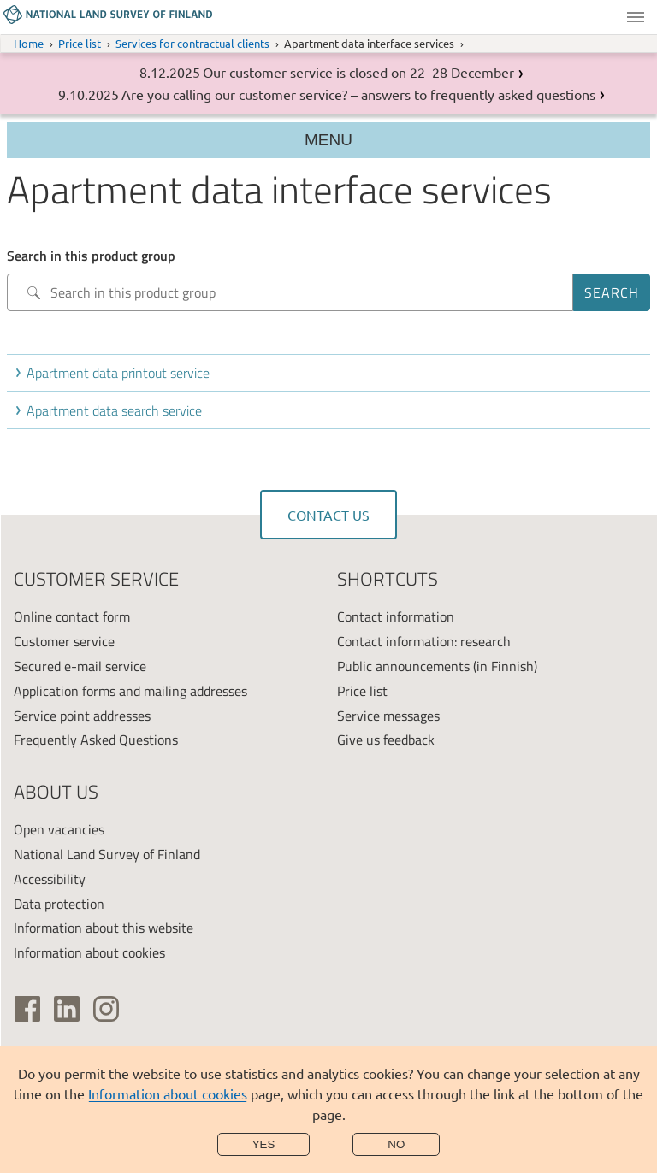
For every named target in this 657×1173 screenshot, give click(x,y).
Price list (79, 43)
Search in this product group (91, 255)
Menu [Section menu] (328, 140)
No (396, 1144)
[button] (332, 373)
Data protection (59, 903)
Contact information (395, 616)
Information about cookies (167, 1093)
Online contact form (72, 616)
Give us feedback (386, 739)
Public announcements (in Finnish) (437, 666)
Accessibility (50, 879)
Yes (263, 1144)
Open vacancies (59, 829)
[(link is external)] (27, 1009)
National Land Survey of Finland (107, 854)
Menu (636, 17)
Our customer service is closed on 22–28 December (358, 71)
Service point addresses (82, 715)
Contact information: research (424, 641)
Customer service (64, 641)
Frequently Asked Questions (96, 739)
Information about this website (103, 927)
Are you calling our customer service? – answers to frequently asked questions (358, 94)
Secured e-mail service (80, 666)
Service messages (388, 715)
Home (29, 43)
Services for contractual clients (192, 43)
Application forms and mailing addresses (130, 691)
